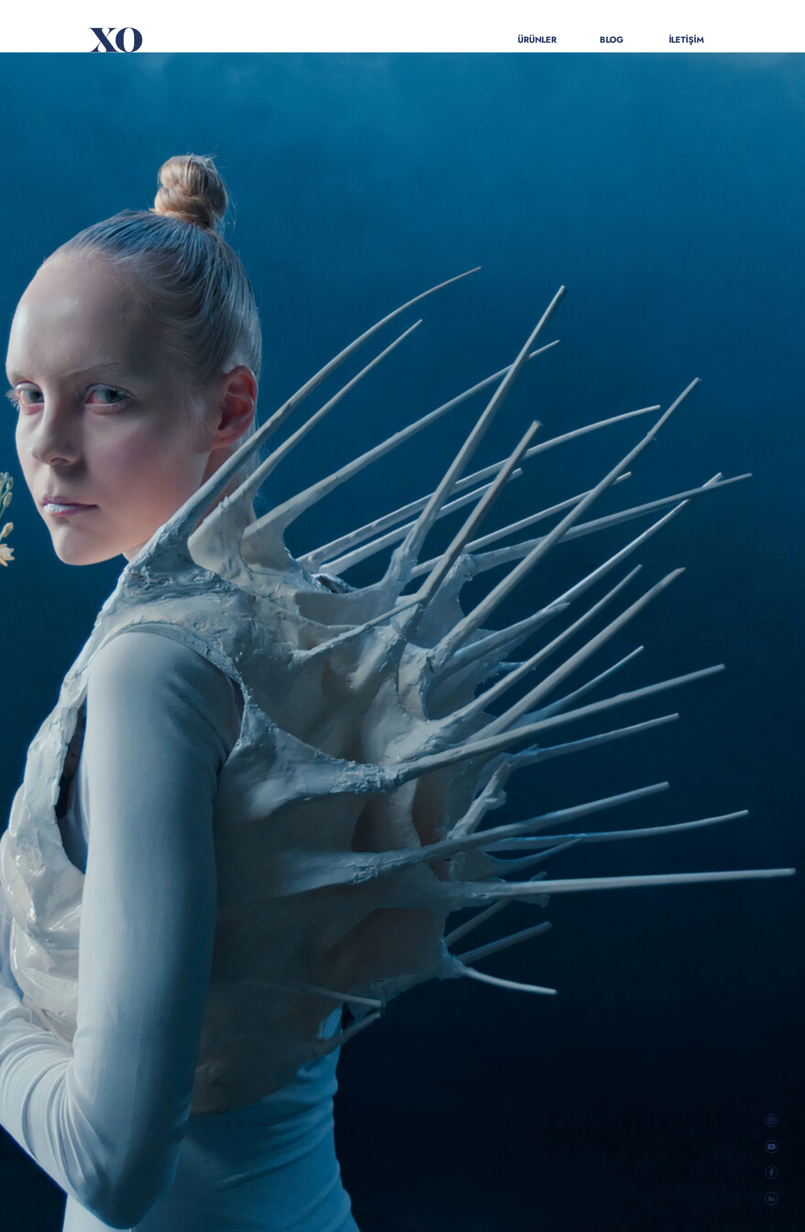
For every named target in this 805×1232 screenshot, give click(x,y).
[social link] (771, 1120)
